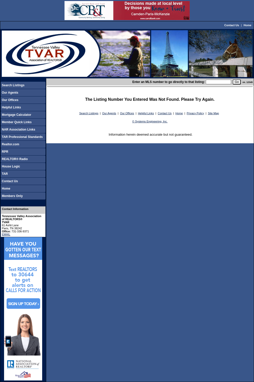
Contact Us (231, 25)
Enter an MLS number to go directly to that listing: (168, 82)
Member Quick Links (16, 122)
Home (247, 25)
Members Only (12, 196)
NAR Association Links (18, 129)
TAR (5, 174)
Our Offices (10, 100)
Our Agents (10, 92)
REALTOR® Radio (15, 159)
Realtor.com (10, 144)
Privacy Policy (195, 113)
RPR (5, 151)
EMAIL (6, 234)
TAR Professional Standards (22, 137)
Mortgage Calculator (16, 115)
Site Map (213, 113)
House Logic (11, 166)
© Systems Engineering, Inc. (150, 121)
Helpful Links (11, 107)
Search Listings (13, 85)
